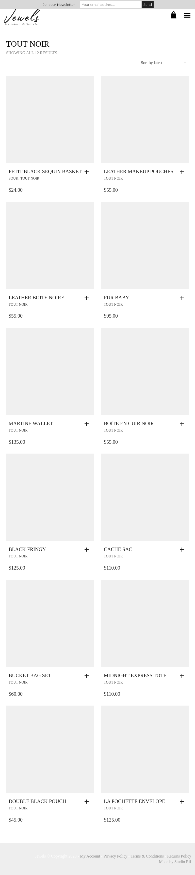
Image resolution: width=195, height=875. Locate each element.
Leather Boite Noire (36, 297)
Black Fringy (27, 549)
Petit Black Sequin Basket (45, 171)
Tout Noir (29, 178)
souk (13, 178)
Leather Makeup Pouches (138, 171)
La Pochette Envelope (134, 801)
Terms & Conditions (147, 856)
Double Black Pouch (37, 801)
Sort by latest (163, 63)
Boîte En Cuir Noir (129, 423)
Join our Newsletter (59, 5)
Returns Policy (179, 856)
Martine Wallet (31, 423)
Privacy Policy (115, 856)
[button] (88, 171)
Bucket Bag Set (30, 675)
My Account (90, 856)
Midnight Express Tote (135, 675)
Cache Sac (118, 549)
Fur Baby (116, 297)
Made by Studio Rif (175, 862)
